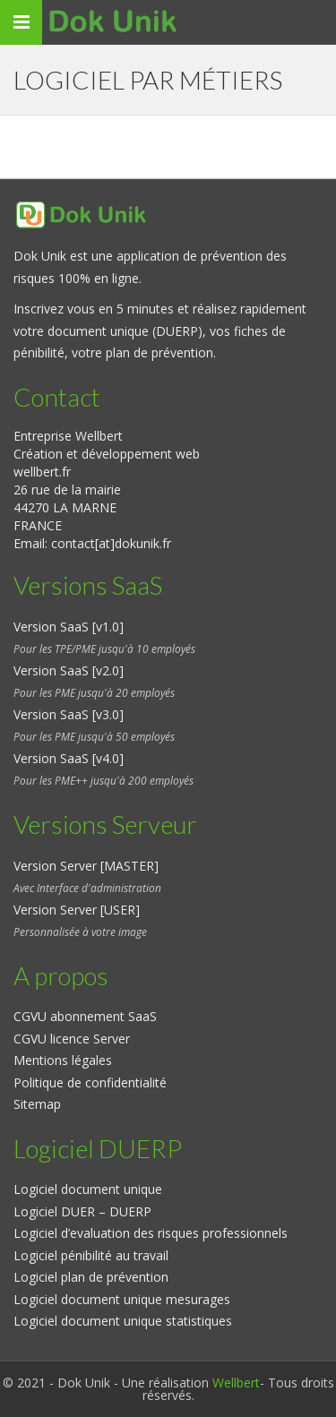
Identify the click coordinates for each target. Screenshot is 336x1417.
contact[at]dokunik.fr (111, 543)
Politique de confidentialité (90, 1082)
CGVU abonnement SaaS (85, 1016)
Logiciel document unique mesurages (121, 1299)
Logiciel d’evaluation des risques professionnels (150, 1232)
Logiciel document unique (87, 1189)
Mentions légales (62, 1060)
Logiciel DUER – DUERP (82, 1211)
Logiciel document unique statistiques (122, 1320)
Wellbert (236, 1382)
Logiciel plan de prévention (90, 1276)
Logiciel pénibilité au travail (90, 1255)
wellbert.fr (42, 471)
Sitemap (37, 1103)
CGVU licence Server (71, 1038)
